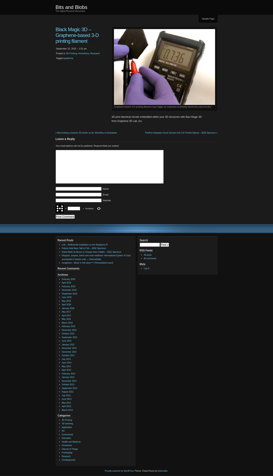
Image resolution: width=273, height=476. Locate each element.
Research (95, 53)
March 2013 (67, 410)
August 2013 (67, 392)
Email (106, 194)
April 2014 (66, 370)
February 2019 (68, 286)
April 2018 (66, 304)
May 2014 (66, 366)
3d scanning (67, 423)
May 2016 (66, 319)
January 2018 (68, 308)
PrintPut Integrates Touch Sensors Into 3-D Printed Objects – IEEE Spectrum (180, 133)
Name (106, 189)
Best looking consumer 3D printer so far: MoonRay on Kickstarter (87, 133)
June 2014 (67, 363)
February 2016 (68, 326)
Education (66, 438)
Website (107, 200)
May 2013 (66, 403)
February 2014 (68, 374)
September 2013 (69, 388)
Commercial (67, 434)
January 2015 (68, 345)
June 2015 (67, 341)
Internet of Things (70, 449)
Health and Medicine (71, 442)
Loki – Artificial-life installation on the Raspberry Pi (85, 245)
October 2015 (68, 333)
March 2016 (67, 323)
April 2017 (66, 315)
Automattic (163, 471)
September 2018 (69, 294)
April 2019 (66, 283)
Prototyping (67, 452)
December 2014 (69, 348)
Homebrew (83, 53)
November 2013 (69, 381)
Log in (146, 268)
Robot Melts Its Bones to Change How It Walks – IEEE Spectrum (91, 252)
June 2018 (67, 297)
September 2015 (69, 337)
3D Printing (71, 53)
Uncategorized (68, 460)
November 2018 (69, 290)
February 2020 (68, 279)
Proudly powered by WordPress (119, 471)
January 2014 (68, 377)
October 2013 (68, 384)
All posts (148, 255)
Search (144, 240)
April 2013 (66, 406)
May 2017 (66, 312)
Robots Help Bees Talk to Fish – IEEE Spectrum (84, 248)
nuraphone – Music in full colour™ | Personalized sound (87, 263)
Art (63, 431)
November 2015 (69, 330)
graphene (68, 58)
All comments (150, 258)
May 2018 (66, 301)
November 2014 (69, 352)
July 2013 (66, 395)
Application (67, 427)
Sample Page (208, 19)
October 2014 (68, 355)
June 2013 (67, 399)
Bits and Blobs (71, 7)
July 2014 (66, 359)
